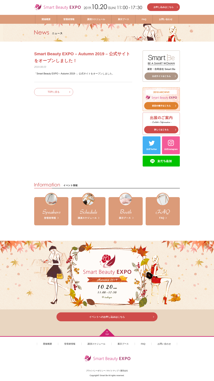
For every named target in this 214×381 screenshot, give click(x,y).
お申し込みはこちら (164, 7)
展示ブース (123, 19)
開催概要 (46, 19)
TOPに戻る (54, 92)
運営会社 (124, 371)
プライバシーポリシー (95, 371)
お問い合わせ (165, 19)
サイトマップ (113, 371)
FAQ (144, 19)
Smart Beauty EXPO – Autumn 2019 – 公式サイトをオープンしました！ (82, 57)
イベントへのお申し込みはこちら (107, 317)
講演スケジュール (96, 19)
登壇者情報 (68, 19)
